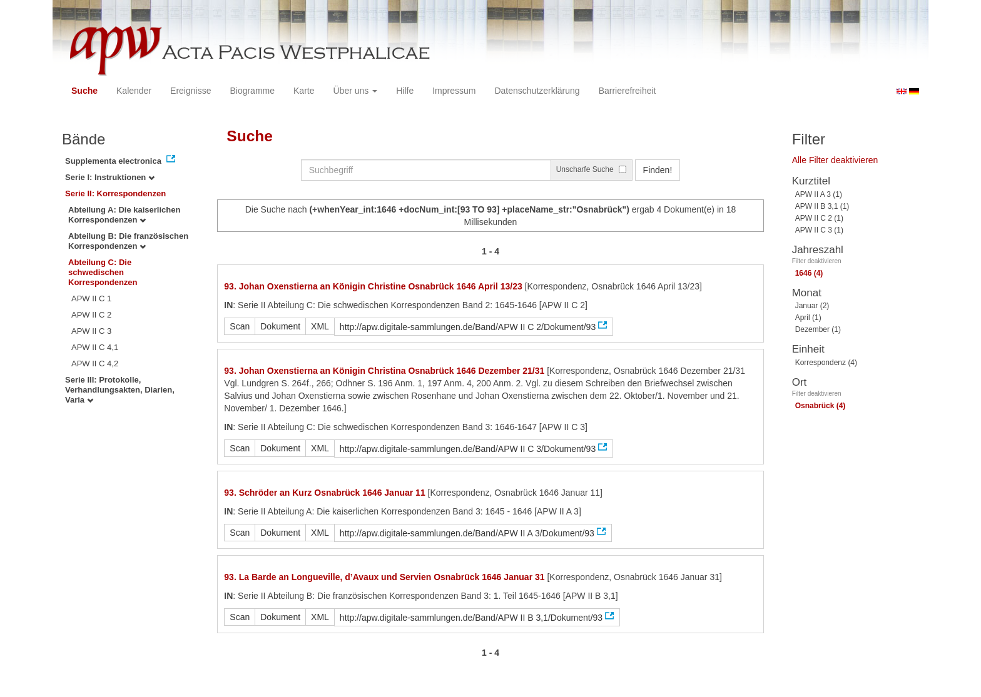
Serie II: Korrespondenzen (115, 193)
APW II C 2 (91, 314)
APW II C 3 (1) (819, 230)
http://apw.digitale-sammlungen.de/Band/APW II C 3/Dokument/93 (468, 449)
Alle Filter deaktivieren (835, 160)
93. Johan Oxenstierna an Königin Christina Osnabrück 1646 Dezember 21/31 (384, 371)
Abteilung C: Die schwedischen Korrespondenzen (103, 272)
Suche (84, 91)
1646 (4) (809, 273)
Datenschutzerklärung (536, 91)
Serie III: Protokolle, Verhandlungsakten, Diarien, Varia (120, 389)
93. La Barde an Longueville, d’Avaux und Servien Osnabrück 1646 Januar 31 (384, 577)
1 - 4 (490, 251)
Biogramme (252, 91)
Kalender (133, 91)
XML (320, 326)
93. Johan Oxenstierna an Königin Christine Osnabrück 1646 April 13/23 (373, 286)
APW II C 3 (91, 331)
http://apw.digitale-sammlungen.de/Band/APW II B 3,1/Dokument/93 (471, 618)
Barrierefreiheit (627, 91)
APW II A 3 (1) (818, 194)
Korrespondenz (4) (826, 362)
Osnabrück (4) (820, 405)
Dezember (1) (818, 329)
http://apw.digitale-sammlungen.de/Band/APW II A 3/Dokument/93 (467, 533)
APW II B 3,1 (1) (822, 206)
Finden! (658, 170)
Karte (303, 91)
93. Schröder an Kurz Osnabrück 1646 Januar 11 (324, 493)
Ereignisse (190, 91)
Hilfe (405, 91)
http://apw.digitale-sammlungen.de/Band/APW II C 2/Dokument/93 (468, 327)
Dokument (280, 326)
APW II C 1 (91, 298)
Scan (240, 326)
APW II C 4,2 (94, 363)
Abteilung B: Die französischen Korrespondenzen (128, 241)
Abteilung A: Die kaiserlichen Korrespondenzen (124, 214)
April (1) (808, 317)
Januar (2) (812, 305)
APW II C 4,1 (94, 347)
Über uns (355, 91)
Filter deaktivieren (816, 261)
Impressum (453, 91)
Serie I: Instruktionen (110, 177)
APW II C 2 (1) (819, 218)
